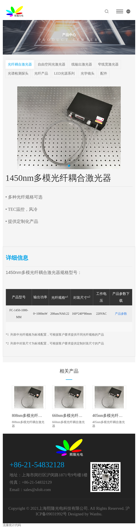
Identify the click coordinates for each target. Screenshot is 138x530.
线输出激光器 (81, 64)
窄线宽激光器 (108, 64)
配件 (103, 73)
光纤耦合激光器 (20, 64)
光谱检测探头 (18, 73)
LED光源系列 (64, 73)
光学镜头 (87, 73)
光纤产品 (41, 73)
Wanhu (95, 514)
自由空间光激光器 (51, 64)
